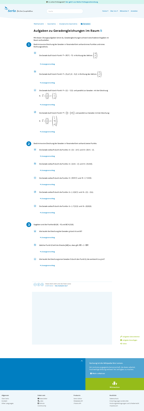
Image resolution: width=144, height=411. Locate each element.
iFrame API (77, 403)
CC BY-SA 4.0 (49, 286)
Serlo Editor (78, 399)
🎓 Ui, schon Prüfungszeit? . (72, 2)
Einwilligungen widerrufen (119, 401)
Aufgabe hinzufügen (128, 340)
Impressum (114, 406)
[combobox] (64, 11)
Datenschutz (114, 399)
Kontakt (4, 401)
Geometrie (51, 24)
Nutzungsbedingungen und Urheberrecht (124, 403)
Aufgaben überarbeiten (130, 337)
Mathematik (39, 24)
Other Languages (8, 403)
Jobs (40, 401)
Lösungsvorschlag (47, 64)
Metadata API (78, 401)
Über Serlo (5, 399)
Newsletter (42, 399)
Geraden (85, 24)
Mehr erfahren (97, 373)
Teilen (123, 344)
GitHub (41, 403)
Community (42, 406)
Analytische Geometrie (68, 24)
